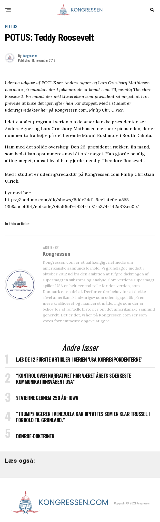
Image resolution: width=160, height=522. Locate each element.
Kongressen (29, 55)
